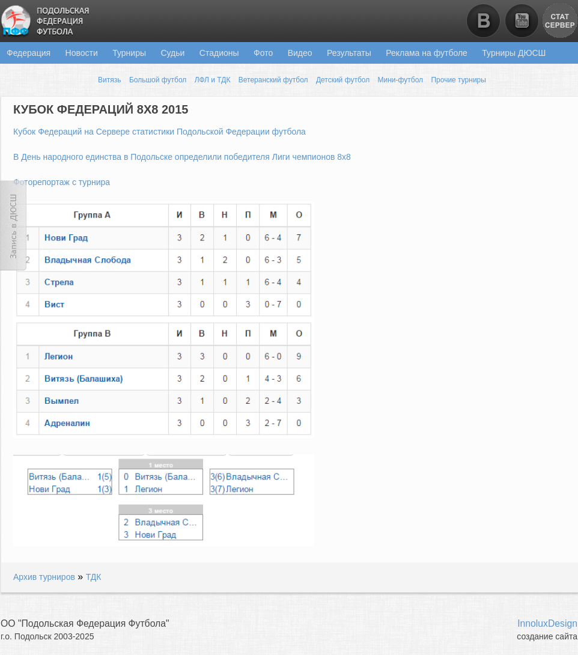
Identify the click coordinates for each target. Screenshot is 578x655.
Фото (263, 53)
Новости (81, 53)
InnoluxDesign (547, 623)
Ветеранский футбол (273, 80)
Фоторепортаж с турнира (61, 182)
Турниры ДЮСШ (514, 53)
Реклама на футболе (426, 53)
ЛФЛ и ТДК (213, 80)
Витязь (109, 80)
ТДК (94, 577)
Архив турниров (44, 577)
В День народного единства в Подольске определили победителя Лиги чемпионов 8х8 (182, 157)
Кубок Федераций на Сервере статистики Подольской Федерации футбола (159, 131)
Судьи (172, 53)
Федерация (28, 53)
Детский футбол (343, 80)
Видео (300, 53)
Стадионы (219, 53)
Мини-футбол (401, 80)
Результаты (349, 53)
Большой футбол (157, 80)
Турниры (129, 53)
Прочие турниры (458, 80)
